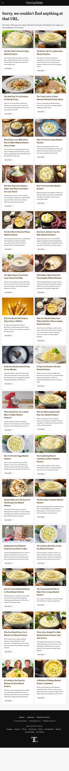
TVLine (24, 752)
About (22, 740)
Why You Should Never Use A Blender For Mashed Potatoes (17, 658)
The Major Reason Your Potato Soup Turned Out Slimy (15, 287)
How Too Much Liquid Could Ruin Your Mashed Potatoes (48, 430)
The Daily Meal (29, 755)
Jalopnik (17, 752)
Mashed (58, 752)
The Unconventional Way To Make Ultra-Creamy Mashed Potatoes (49, 612)
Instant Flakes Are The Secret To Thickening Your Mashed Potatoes (17, 520)
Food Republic (49, 752)
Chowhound (32, 752)
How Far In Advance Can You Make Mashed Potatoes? (48, 241)
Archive (30, 740)
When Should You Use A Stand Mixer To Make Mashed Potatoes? (15, 430)
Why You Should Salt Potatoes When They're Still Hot (15, 333)
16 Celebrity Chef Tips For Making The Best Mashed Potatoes (16, 706)
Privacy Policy (43, 740)
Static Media (23, 744)
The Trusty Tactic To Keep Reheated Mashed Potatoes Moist (50, 99)
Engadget (9, 752)
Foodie (40, 752)
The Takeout (40, 755)
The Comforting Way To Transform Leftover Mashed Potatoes (48, 476)
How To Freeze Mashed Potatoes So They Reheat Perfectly (16, 612)
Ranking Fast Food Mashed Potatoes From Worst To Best (17, 566)
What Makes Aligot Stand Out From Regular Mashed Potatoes (49, 287)
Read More (8, 68)
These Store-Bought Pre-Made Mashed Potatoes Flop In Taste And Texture (49, 658)
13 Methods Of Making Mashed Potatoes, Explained (47, 706)
